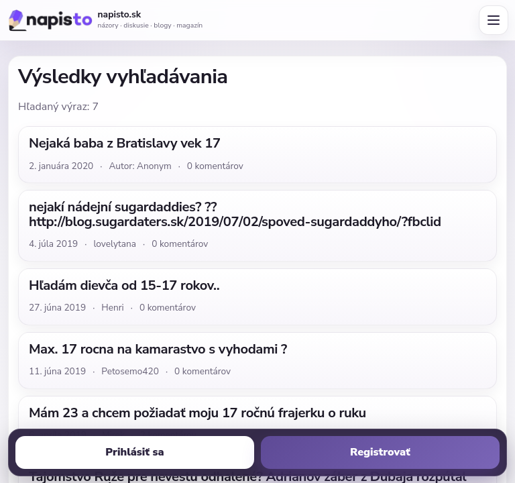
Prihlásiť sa (134, 452)
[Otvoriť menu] (493, 20)
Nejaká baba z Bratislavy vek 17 (125, 143)
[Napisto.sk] (50, 20)
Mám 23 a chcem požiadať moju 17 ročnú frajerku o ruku (197, 413)
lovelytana (114, 243)
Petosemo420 (130, 371)
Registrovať (380, 452)
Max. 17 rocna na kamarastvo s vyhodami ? (158, 349)
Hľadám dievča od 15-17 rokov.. (124, 285)
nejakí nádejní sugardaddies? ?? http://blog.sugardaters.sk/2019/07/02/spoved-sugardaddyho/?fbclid (235, 214)
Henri (112, 307)
